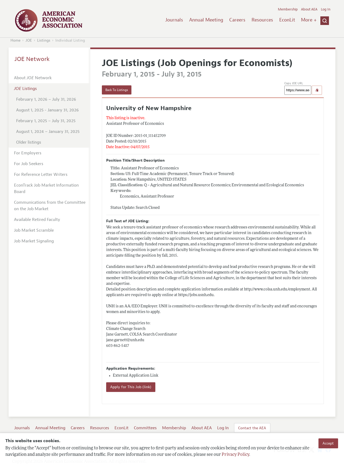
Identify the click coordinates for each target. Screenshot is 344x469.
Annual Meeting (206, 20)
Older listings (28, 142)
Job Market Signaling (34, 241)
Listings (43, 40)
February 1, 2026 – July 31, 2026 (46, 99)
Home (15, 40)
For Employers (27, 153)
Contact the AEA (252, 428)
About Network (33, 78)
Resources (262, 20)
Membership (288, 9)
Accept (328, 443)
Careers (237, 20)
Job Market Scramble (34, 230)
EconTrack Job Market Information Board (46, 188)
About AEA (309, 9)
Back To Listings (116, 90)
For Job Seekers (28, 163)
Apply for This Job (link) (130, 387)
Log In (325, 9)
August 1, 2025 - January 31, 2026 (47, 110)
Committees (145, 428)
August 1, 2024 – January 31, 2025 (48, 131)
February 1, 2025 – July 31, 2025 (46, 120)
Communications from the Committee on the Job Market (49, 206)
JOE (29, 40)
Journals (174, 20)
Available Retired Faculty (37, 219)
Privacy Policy (235, 455)
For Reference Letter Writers (40, 174)
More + (309, 20)
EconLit (287, 20)
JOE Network (32, 59)
